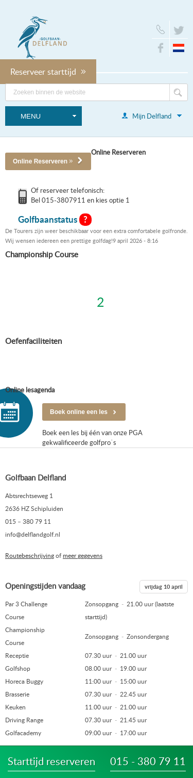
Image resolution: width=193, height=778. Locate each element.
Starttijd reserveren (51, 761)
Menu (31, 116)
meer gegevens (82, 555)
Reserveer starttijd (48, 71)
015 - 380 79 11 (148, 761)
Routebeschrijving (29, 555)
